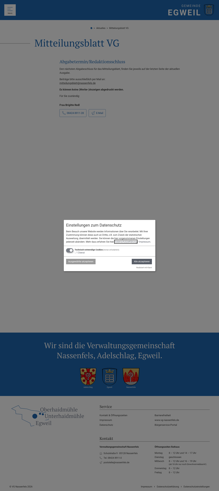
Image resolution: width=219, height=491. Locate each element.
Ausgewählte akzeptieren (80, 261)
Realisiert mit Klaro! (144, 267)
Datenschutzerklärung (126, 241)
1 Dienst (80, 252)
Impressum (144, 241)
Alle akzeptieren (142, 261)
